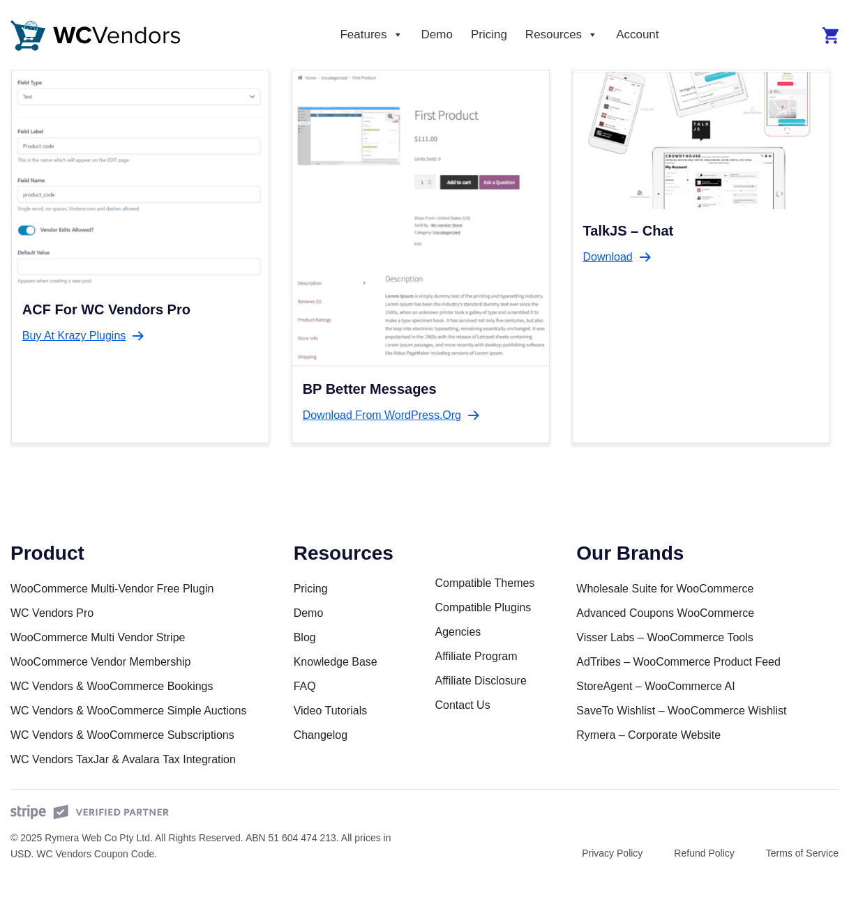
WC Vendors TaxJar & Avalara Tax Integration (123, 759)
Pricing (489, 34)
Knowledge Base (335, 662)
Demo (437, 34)
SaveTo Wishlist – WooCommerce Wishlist (681, 711)
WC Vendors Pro (51, 613)
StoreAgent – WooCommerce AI (655, 686)
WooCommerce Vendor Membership (100, 662)
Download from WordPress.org (382, 415)
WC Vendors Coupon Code (95, 853)
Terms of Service (802, 853)
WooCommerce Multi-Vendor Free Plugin (111, 589)
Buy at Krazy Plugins (74, 336)
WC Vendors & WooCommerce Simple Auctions (128, 711)
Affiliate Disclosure (480, 681)
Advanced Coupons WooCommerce (665, 613)
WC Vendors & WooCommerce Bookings (111, 686)
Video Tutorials (331, 711)
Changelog (320, 735)
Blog (305, 637)
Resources (561, 34)
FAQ (305, 686)
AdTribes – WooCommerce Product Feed (678, 662)
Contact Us (462, 705)
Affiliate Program (476, 656)
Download (608, 257)
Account (637, 34)
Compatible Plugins (483, 607)
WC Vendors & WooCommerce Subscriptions (122, 735)
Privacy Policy (612, 853)
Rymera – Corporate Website (648, 735)
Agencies (458, 632)
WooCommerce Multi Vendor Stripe (97, 637)
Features (371, 34)
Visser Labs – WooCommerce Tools (664, 637)
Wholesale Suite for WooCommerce (664, 589)
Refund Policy (704, 853)
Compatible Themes (484, 583)
